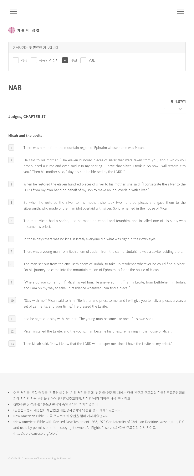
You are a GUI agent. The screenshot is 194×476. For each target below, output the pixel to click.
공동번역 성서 (49, 60)
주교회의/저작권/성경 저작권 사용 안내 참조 (100, 398)
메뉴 (180, 12)
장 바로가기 (178, 101)
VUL (92, 60)
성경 (24, 60)
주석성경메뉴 (13, 12)
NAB (74, 60)
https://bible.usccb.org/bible (35, 433)
